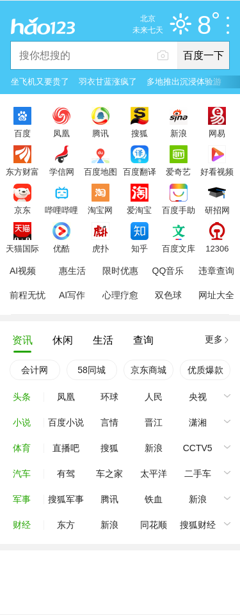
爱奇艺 (178, 171)
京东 (22, 209)
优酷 (61, 248)
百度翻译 (139, 171)
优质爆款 (205, 370)
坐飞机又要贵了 (40, 81)
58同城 (91, 370)
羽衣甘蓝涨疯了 (108, 81)
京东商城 (148, 370)
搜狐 (139, 133)
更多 (214, 339)
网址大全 (216, 295)
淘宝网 (100, 209)
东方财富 (22, 171)
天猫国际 (22, 248)
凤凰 (61, 133)
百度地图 (100, 171)
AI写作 (72, 295)
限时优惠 (120, 271)
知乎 (139, 248)
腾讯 (100, 133)
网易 (217, 133)
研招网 (217, 209)
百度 (22, 133)
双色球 (168, 295)
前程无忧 (27, 295)
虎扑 (100, 248)
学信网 (61, 171)
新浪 (178, 133)
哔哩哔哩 (61, 209)
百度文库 (178, 248)
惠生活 (72, 271)
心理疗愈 (120, 295)
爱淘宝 (139, 209)
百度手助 (178, 209)
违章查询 (216, 271)
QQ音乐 (168, 271)
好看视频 (217, 171)
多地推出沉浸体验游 (184, 81)
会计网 (34, 370)
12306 (216, 248)
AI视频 (23, 271)
